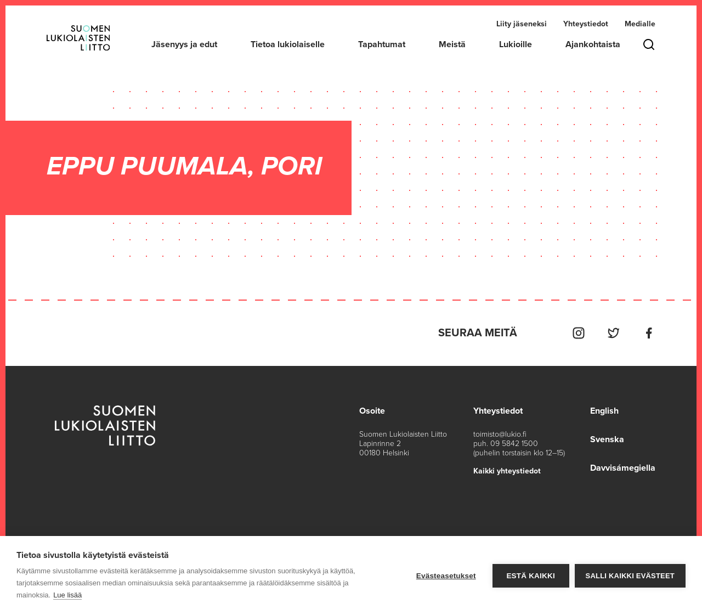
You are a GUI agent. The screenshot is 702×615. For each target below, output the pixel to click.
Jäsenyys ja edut (184, 44)
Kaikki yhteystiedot (507, 471)
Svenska (607, 439)
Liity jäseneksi (521, 24)
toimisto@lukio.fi (499, 434)
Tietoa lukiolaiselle (288, 44)
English (604, 410)
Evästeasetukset (446, 576)
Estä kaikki (530, 576)
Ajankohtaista (592, 44)
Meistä (452, 44)
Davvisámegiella (622, 467)
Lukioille (515, 44)
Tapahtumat (381, 44)
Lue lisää (67, 595)
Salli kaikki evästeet (630, 576)
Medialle (640, 24)
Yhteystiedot (585, 24)
